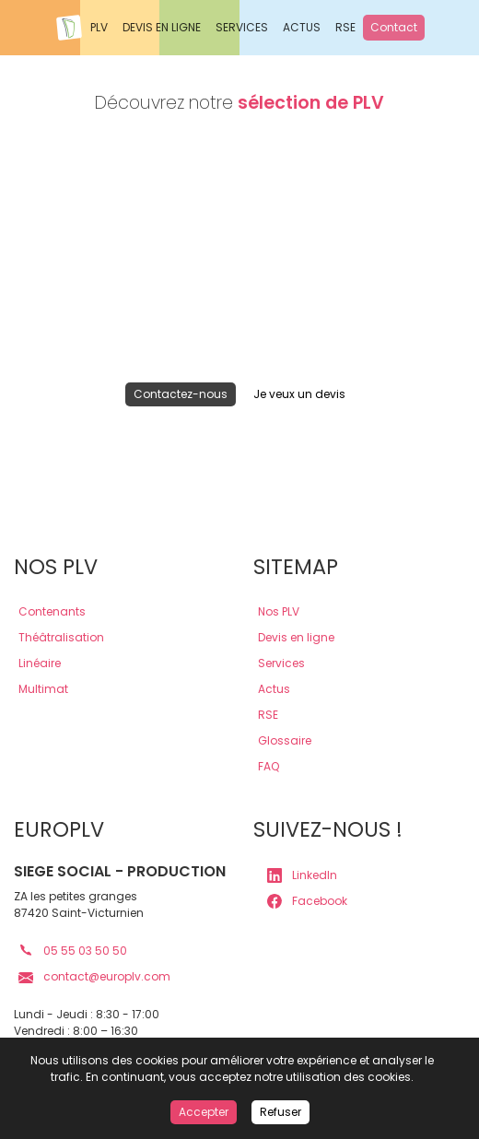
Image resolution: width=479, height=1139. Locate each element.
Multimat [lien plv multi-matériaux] (43, 689)
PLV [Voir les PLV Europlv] (99, 27)
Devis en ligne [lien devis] (296, 637)
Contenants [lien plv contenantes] (52, 611)
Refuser (280, 1112)
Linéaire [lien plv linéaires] (39, 663)
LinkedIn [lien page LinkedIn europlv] (302, 875)
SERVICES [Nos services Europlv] (242, 27)
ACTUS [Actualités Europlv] (302, 27)
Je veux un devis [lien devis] (299, 394)
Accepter (203, 1112)
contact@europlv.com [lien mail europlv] (94, 976)
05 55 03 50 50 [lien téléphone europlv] (72, 950)
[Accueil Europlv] (69, 27)
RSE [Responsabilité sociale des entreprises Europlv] (345, 27)
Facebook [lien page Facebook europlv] (307, 901)
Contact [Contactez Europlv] (393, 27)
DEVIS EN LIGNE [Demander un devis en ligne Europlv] (162, 27)
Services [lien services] (281, 663)
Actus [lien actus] (274, 689)
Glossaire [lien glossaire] (284, 740)
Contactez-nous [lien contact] (181, 394)
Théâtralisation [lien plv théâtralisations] (61, 637)
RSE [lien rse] (268, 714)
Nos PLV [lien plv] (278, 611)
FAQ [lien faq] (268, 766)
